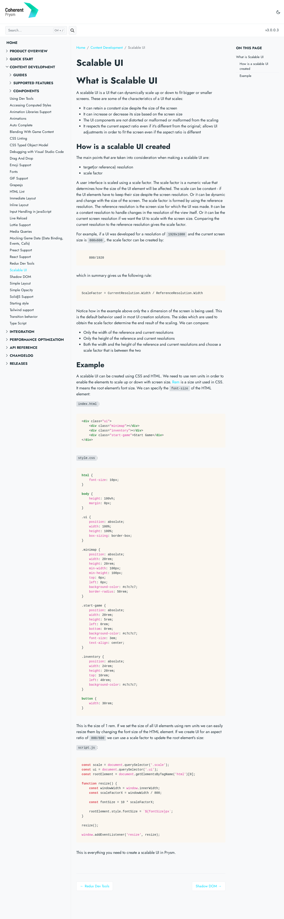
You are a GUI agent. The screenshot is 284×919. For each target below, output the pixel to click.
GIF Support (19, 178)
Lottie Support (20, 224)
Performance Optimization (37, 339)
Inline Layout (19, 204)
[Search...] (36, 30)
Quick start (21, 59)
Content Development (32, 67)
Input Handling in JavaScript (30, 211)
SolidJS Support (21, 296)
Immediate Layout (23, 198)
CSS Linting (18, 138)
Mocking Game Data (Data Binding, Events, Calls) (36, 241)
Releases (19, 363)
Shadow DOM (20, 276)
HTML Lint (17, 191)
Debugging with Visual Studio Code (37, 151)
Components (26, 91)
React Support (20, 256)
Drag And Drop (21, 158)
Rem (175, 382)
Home (12, 42)
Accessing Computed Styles (30, 105)
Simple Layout (20, 283)
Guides (20, 75)
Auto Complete (21, 125)
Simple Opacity (21, 290)
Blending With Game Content (32, 131)
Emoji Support (20, 165)
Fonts (14, 171)
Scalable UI (18, 270)
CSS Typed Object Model (29, 145)
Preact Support (21, 250)
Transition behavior (23, 316)
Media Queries (21, 231)
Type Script (18, 323)
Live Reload (18, 218)
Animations (18, 118)
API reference (23, 347)
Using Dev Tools (21, 98)
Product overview (28, 51)
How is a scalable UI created (254, 66)
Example (245, 75)
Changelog (21, 355)
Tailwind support (22, 309)
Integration (22, 331)
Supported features (33, 83)
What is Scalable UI (250, 57)
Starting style (19, 303)
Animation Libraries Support (30, 111)
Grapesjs (16, 184)
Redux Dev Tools (22, 263)
